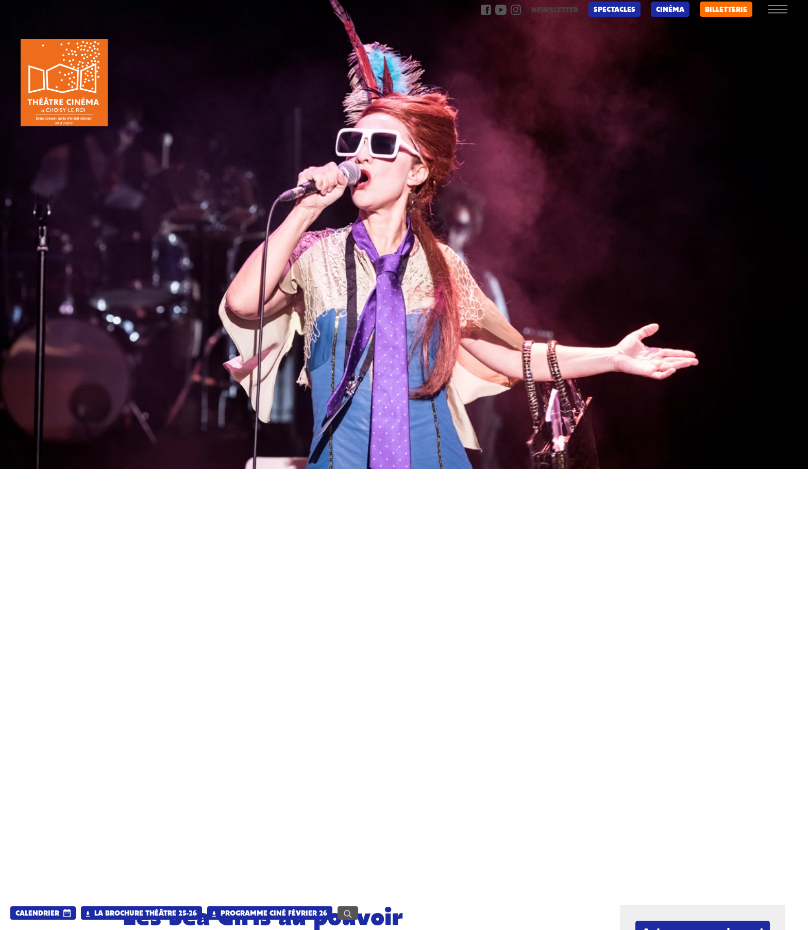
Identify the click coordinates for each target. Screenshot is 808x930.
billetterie (726, 10)
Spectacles (614, 10)
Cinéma (670, 10)
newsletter (554, 10)
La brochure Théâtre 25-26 (141, 913)
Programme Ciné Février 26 (269, 913)
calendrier (37, 913)
